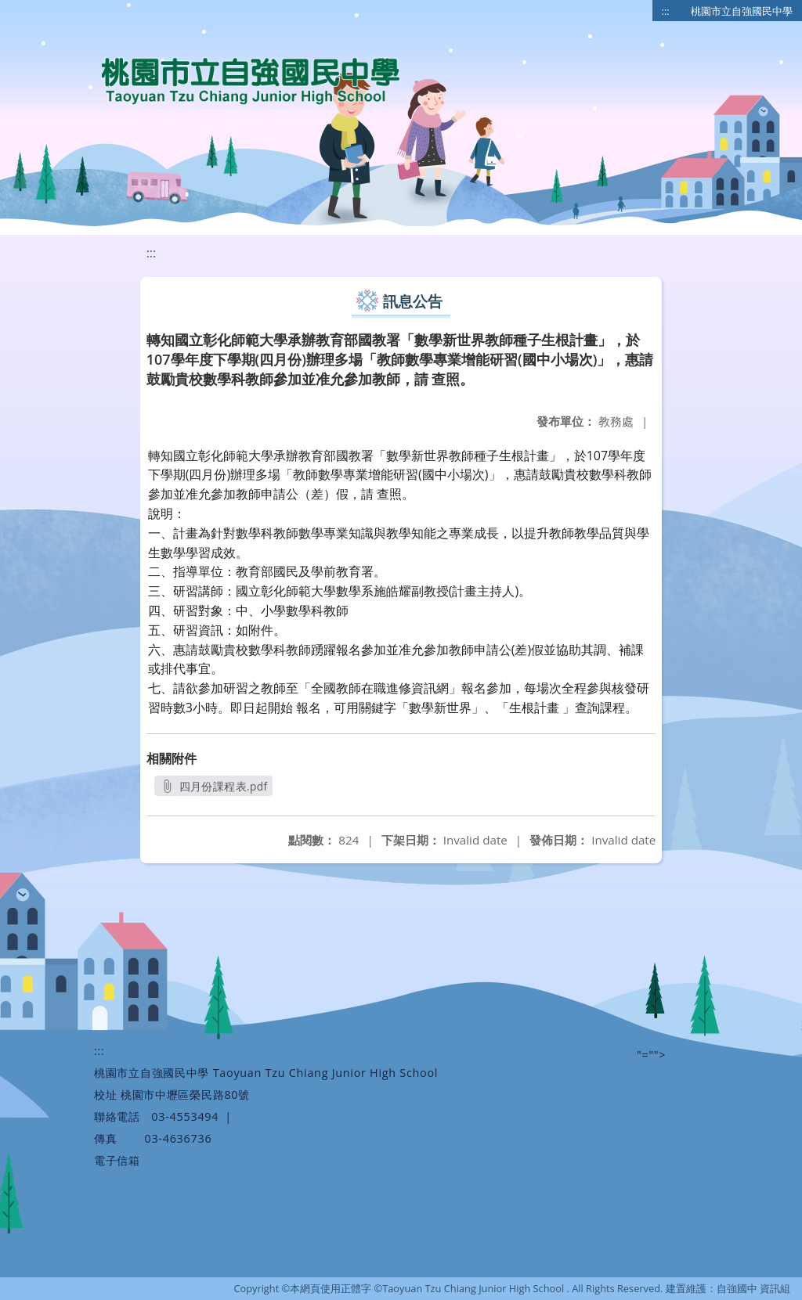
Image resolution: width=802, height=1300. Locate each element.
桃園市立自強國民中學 (742, 11)
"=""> (651, 1054)
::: (666, 11)
